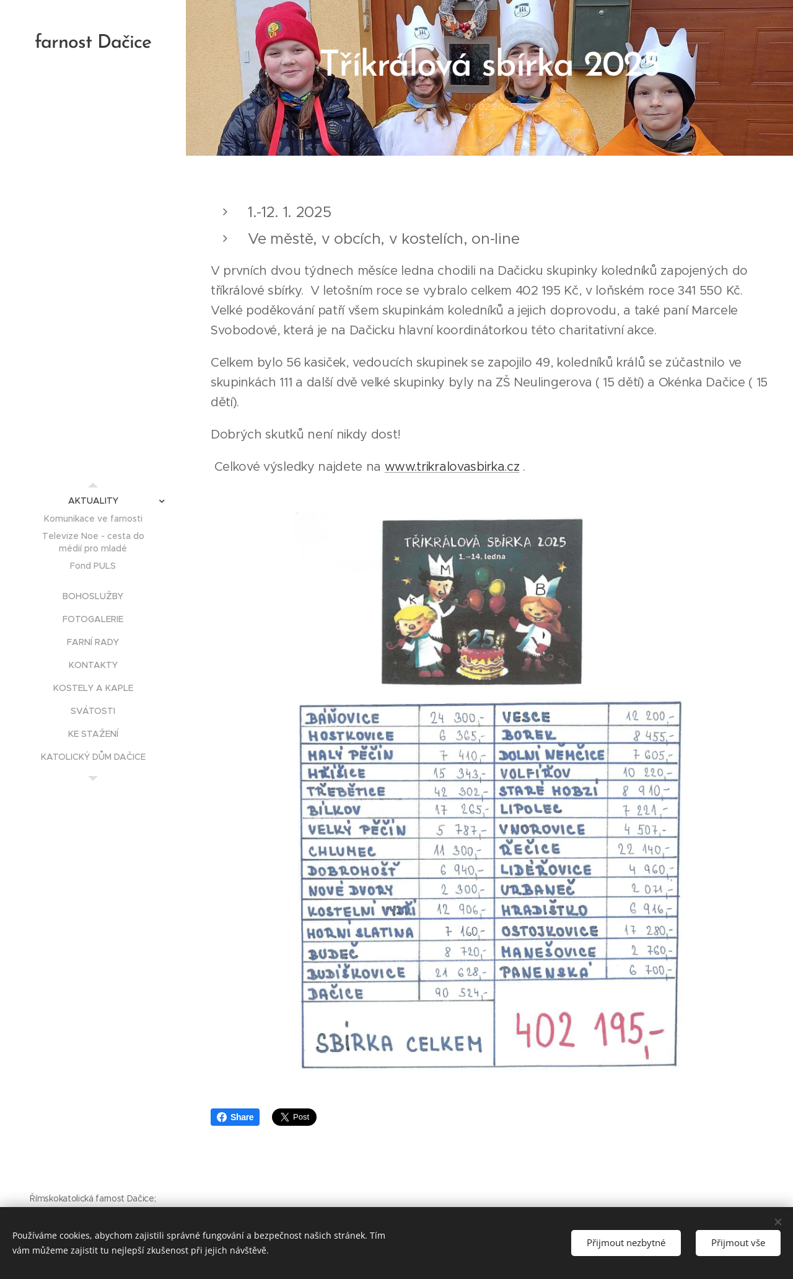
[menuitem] (93, 501)
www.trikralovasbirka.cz (452, 467)
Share (235, 1117)
